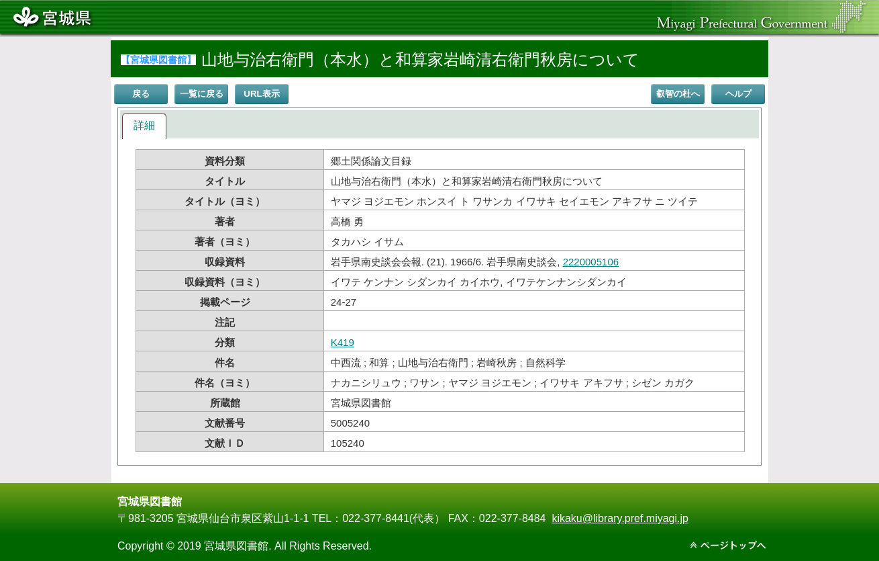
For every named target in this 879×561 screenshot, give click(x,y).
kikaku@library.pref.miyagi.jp (620, 518)
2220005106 (591, 261)
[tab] (144, 126)
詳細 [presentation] (144, 125)
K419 (342, 342)
